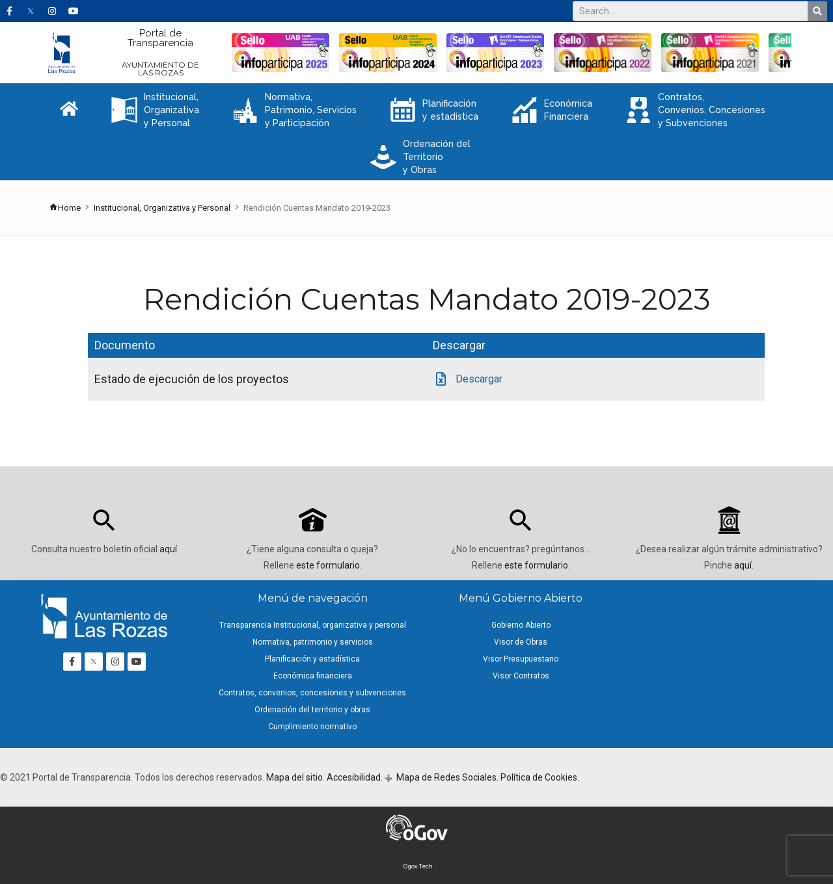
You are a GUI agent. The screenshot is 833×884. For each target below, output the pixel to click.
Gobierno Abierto (521, 625)
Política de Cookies (538, 777)
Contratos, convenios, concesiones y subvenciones (312, 692)
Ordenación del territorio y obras (312, 709)
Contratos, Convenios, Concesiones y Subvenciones (695, 110)
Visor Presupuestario (520, 658)
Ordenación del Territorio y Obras (420, 157)
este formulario (328, 565)
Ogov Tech (418, 866)
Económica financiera (312, 675)
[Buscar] (817, 11)
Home (65, 208)
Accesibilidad (354, 777)
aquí (168, 549)
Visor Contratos (521, 675)
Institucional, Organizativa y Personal (155, 110)
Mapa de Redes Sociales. (446, 777)
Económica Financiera (552, 110)
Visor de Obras (520, 642)
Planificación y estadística (434, 110)
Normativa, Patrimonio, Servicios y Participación (294, 110)
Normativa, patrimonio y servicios (313, 642)
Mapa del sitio (294, 777)
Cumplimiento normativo (312, 726)
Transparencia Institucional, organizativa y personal (312, 625)
